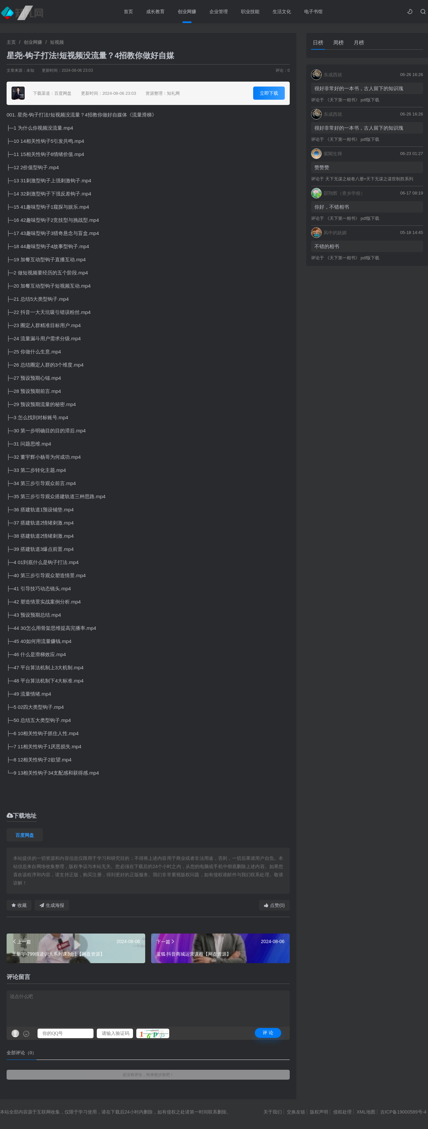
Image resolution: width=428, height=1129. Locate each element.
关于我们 (272, 1112)
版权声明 (319, 1112)
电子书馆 (313, 11)
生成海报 (52, 905)
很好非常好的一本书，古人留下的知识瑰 (358, 88)
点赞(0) (274, 905)
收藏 (19, 905)
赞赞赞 (321, 167)
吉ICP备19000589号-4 (403, 1112)
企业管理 (218, 11)
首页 (128, 11)
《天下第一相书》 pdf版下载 (352, 99)
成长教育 (155, 11)
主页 (11, 42)
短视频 (57, 42)
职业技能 (250, 11)
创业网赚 (187, 11)
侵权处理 (342, 1112)
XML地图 (366, 1112)
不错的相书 (326, 246)
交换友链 (296, 1112)
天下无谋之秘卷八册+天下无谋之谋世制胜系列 (369, 178)
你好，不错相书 (331, 207)
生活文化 (282, 11)
